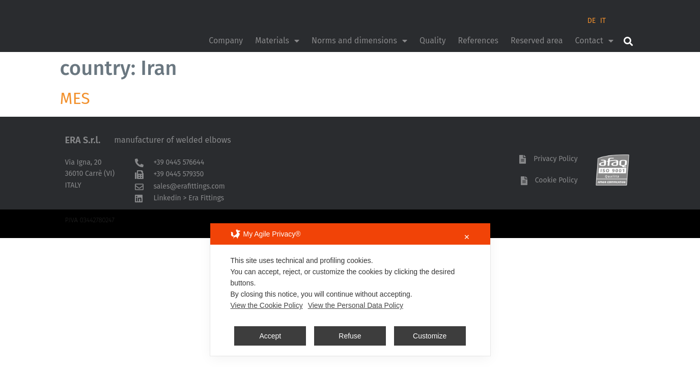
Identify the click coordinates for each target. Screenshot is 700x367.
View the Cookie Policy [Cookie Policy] (267, 305)
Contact (594, 41)
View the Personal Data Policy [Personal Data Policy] (355, 305)
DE (591, 20)
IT (603, 20)
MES (75, 98)
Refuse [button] (350, 336)
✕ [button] (467, 237)
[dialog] (350, 289)
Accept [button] (270, 336)
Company (226, 40)
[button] (628, 41)
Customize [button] (429, 336)
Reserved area (537, 40)
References (478, 40)
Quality (432, 40)
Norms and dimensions (359, 41)
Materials (277, 41)
